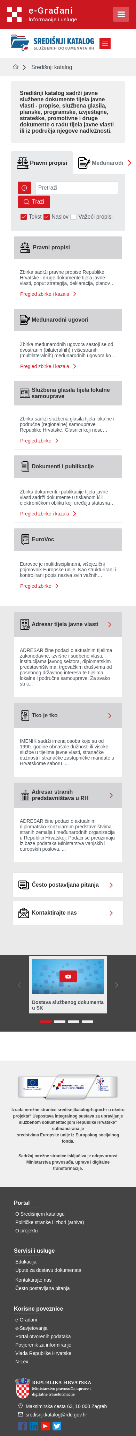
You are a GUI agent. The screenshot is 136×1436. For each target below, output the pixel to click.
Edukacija (26, 1262)
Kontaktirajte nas (33, 1280)
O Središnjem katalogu (40, 1214)
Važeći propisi (95, 217)
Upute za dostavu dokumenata (48, 1270)
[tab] (42, 163)
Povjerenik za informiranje (43, 1345)
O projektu (26, 1230)
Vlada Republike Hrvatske (43, 1353)
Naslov (60, 217)
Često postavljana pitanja (42, 1288)
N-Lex (21, 1361)
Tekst (35, 217)
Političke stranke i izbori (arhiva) (49, 1222)
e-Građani (26, 1320)
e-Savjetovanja (31, 1328)
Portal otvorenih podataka (43, 1336)
